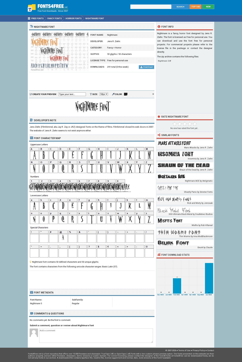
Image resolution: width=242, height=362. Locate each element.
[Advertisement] (91, 81)
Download (146, 67)
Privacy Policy (199, 350)
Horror (118, 47)
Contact (210, 350)
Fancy (110, 47)
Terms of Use (184, 350)
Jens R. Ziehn (113, 41)
